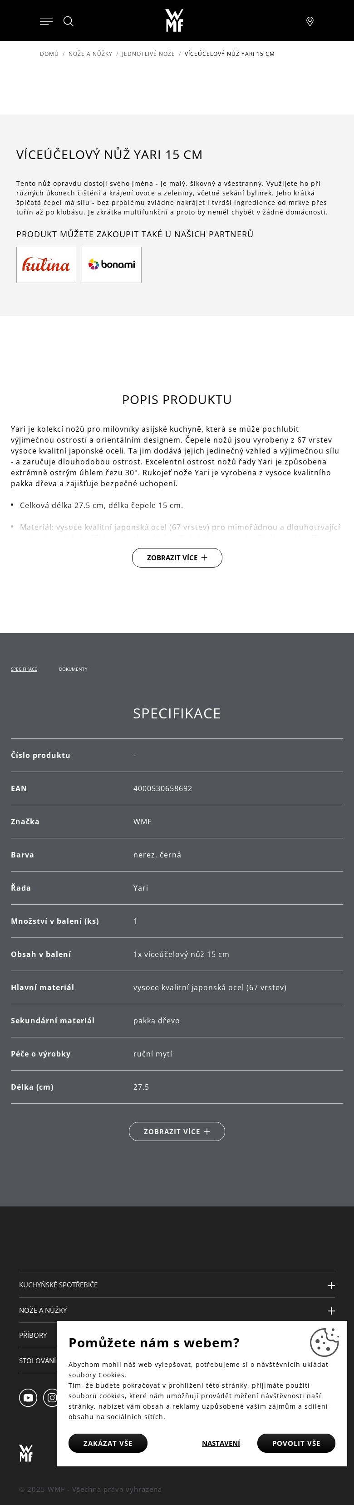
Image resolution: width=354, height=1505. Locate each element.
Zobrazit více (172, 557)
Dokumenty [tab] (73, 669)
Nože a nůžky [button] (43, 1310)
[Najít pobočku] (310, 20)
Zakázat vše (108, 1443)
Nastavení (221, 1443)
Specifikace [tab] (24, 669)
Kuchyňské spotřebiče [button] (58, 1284)
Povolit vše (296, 1443)
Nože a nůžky (91, 54)
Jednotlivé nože (148, 54)
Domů (49, 54)
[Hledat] (69, 21)
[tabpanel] (177, 923)
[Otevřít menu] (46, 20)
